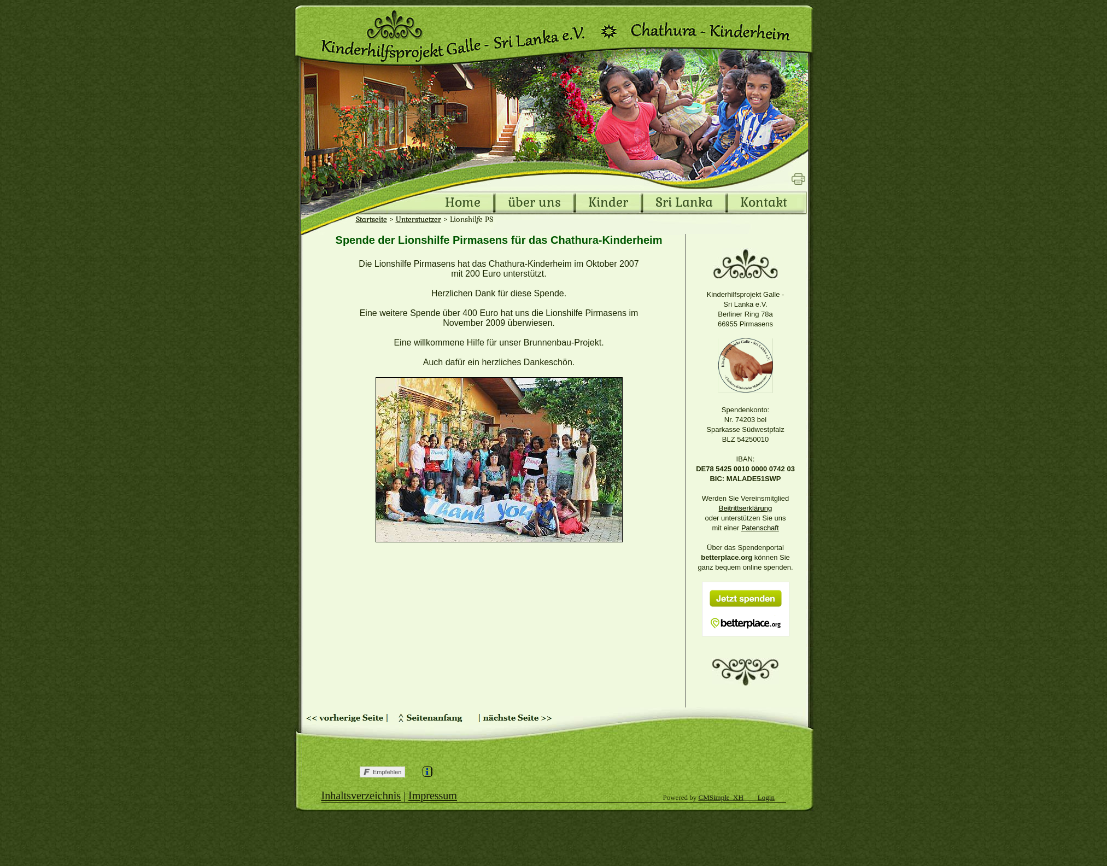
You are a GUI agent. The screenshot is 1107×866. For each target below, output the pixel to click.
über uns (534, 202)
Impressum (432, 795)
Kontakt (763, 202)
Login (766, 797)
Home (463, 202)
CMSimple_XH (721, 797)
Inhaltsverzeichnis (361, 795)
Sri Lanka (684, 202)
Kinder (608, 202)
